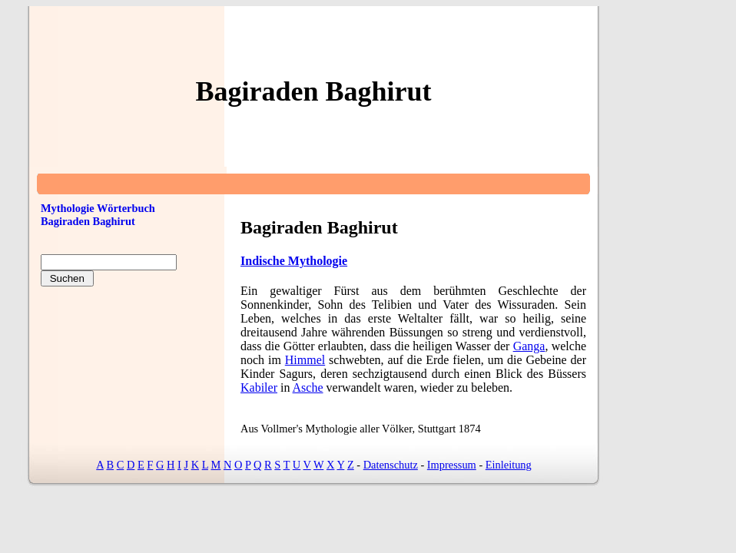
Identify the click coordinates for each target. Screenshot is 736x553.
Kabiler (258, 387)
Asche (308, 387)
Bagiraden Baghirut (88, 221)
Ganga (529, 346)
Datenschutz (390, 465)
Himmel (305, 359)
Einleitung (509, 465)
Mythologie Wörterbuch (98, 208)
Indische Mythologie (293, 260)
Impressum (451, 465)
